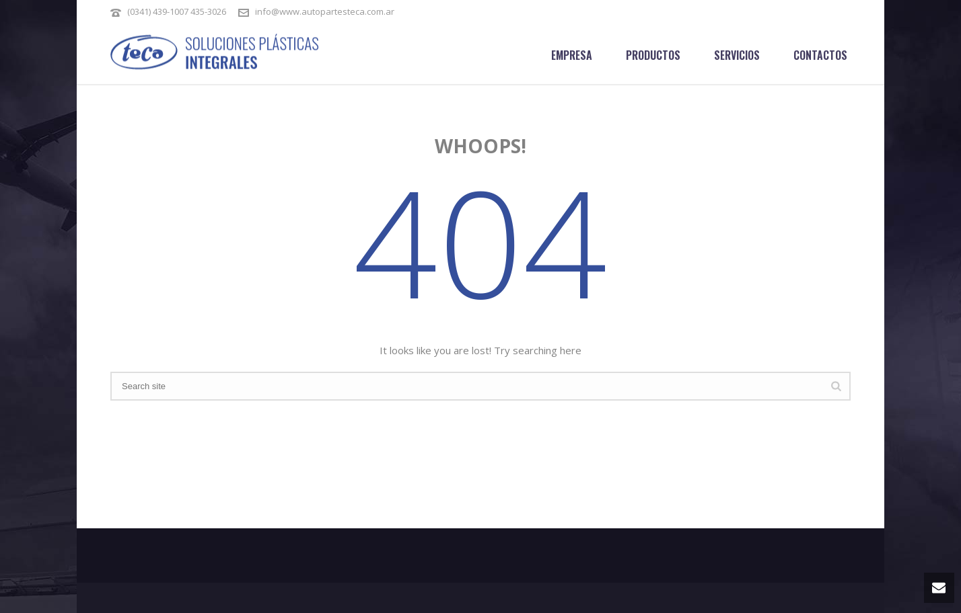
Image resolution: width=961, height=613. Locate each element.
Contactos (820, 55)
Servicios (737, 55)
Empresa (571, 55)
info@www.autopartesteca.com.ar (324, 11)
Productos (653, 55)
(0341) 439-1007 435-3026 (177, 11)
